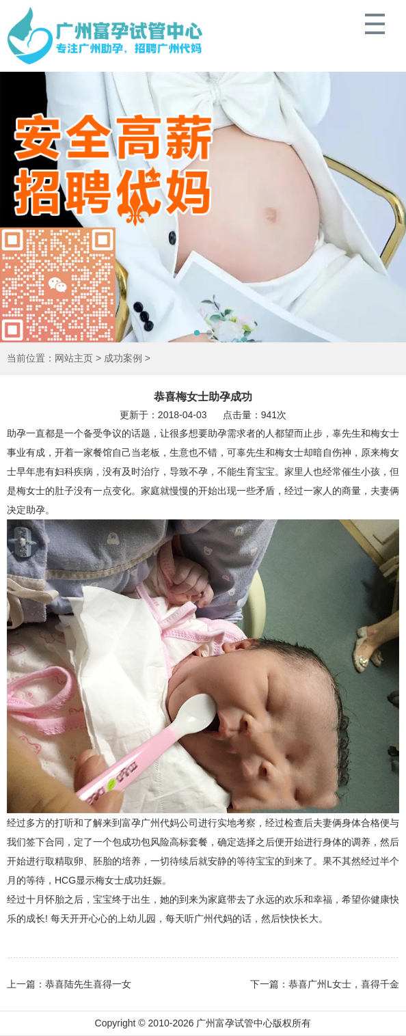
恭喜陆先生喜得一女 (88, 984)
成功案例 (123, 358)
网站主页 (74, 358)
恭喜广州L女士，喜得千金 (343, 984)
